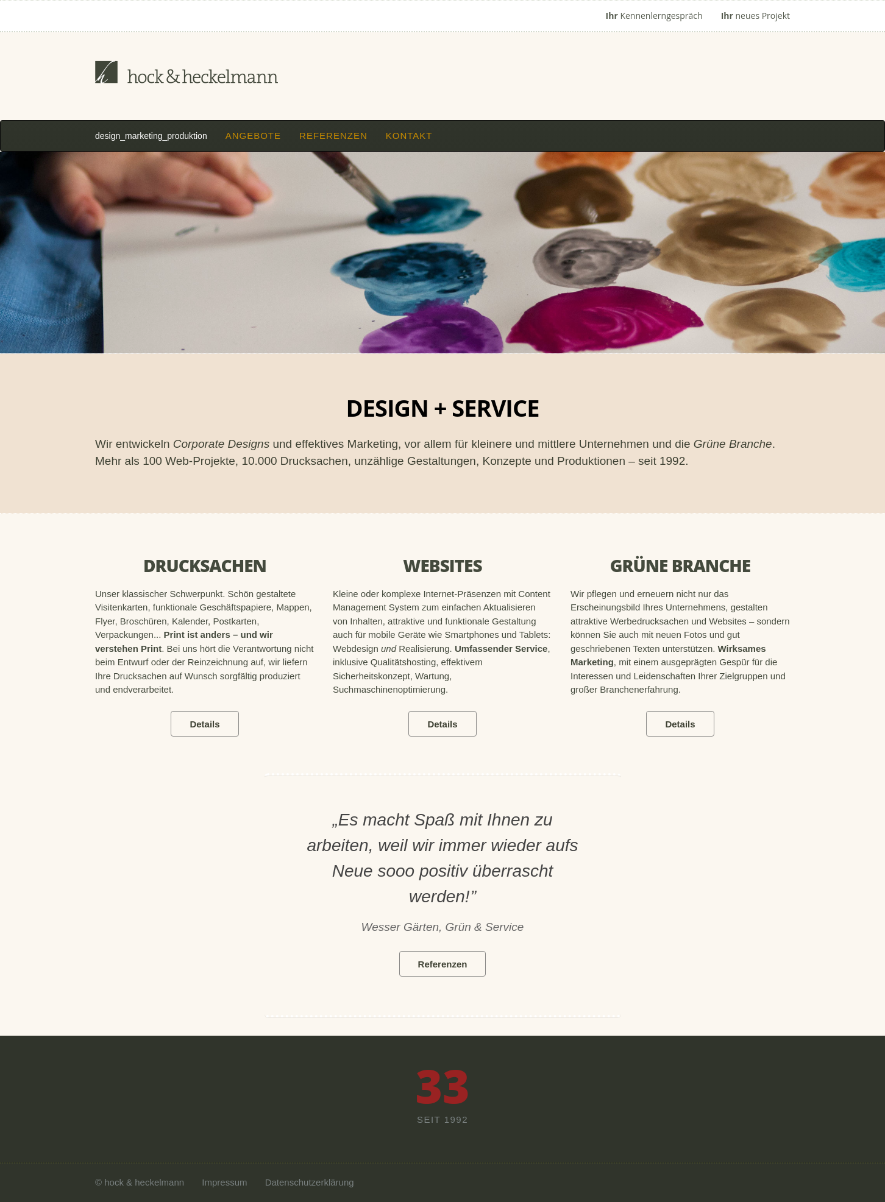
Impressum (224, 1182)
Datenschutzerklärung (309, 1182)
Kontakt (409, 135)
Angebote (253, 135)
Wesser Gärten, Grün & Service (442, 927)
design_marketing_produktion (151, 136)
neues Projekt (755, 15)
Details (204, 724)
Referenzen (333, 135)
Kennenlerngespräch (654, 15)
